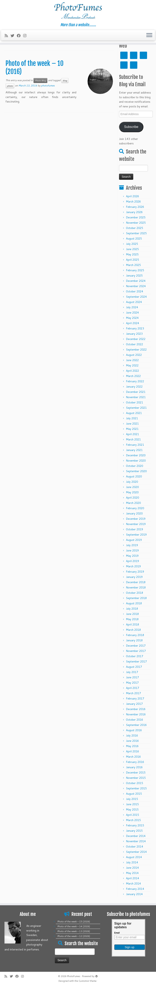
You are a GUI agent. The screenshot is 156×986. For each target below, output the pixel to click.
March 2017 (133, 693)
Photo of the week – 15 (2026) (73, 921)
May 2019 (132, 556)
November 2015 (136, 778)
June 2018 (132, 614)
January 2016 (134, 767)
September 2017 (136, 661)
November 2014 (136, 841)
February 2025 (135, 270)
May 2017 (132, 682)
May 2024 (132, 318)
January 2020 (134, 513)
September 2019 (136, 534)
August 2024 (134, 302)
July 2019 (132, 545)
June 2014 (132, 867)
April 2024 (132, 323)
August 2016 (134, 730)
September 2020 (136, 471)
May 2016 (132, 746)
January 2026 (134, 212)
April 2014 (132, 878)
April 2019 (132, 561)
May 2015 (132, 809)
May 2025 (132, 254)
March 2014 (133, 883)
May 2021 (132, 429)
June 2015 (132, 804)
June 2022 (132, 360)
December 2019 (135, 519)
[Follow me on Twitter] (14, 35)
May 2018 (132, 619)
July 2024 (132, 307)
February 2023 (135, 328)
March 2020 (133, 503)
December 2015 (135, 772)
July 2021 (132, 418)
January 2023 (134, 334)
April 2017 (132, 688)
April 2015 (132, 815)
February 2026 (135, 207)
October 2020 (134, 466)
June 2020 (132, 487)
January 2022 (134, 386)
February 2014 (135, 889)
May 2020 (132, 492)
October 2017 (134, 656)
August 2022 (134, 355)
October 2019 (134, 529)
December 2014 (135, 836)
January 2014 (134, 894)
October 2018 (134, 593)
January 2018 (134, 640)
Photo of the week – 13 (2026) (73, 931)
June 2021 (132, 423)
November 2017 (136, 651)
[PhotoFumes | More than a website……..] (78, 11)
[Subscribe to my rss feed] (8, 35)
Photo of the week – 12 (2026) (73, 936)
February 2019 (135, 571)
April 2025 (132, 259)
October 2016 (134, 719)
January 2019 (134, 577)
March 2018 (133, 630)
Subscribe (131, 127)
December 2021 (135, 392)
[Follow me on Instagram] (26, 35)
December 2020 (135, 455)
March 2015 (133, 820)
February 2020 (135, 508)
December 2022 (135, 339)
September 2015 (136, 788)
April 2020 (132, 497)
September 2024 (136, 297)
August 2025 (134, 238)
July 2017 (132, 672)
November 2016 (136, 714)
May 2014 (132, 873)
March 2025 (133, 265)
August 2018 (134, 603)
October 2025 (134, 228)
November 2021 (136, 397)
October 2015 (134, 783)
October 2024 (134, 291)
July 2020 (132, 482)
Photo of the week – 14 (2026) (73, 926)
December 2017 (135, 645)
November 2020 (136, 460)
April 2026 (132, 196)
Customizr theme (87, 981)
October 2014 (134, 846)
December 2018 (135, 582)
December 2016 (135, 709)
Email (117, 933)
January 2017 (134, 704)
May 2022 (132, 365)
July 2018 (132, 608)
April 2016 (132, 751)
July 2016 (132, 735)
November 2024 (136, 286)
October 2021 (134, 402)
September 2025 (136, 233)
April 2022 (132, 371)
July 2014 (132, 862)
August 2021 (134, 413)
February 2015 (135, 825)
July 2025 (132, 244)
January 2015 (134, 830)
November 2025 (136, 222)
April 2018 (132, 624)
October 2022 (134, 344)
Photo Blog (40, 80)
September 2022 (136, 349)
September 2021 (136, 408)
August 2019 (134, 540)
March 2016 (133, 756)
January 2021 (134, 450)
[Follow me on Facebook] (20, 35)
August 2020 (134, 476)
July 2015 (132, 799)
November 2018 (136, 587)
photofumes (48, 85)
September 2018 (136, 598)
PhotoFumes (73, 976)
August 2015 (134, 793)
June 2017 (132, 677)
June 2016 (132, 741)
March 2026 (133, 201)
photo (10, 85)
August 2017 (134, 667)
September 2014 (136, 852)
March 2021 (133, 439)
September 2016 (136, 725)
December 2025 (135, 217)
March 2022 (133, 376)
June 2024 (132, 312)
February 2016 (135, 762)
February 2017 (135, 698)
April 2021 (132, 434)
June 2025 (132, 249)
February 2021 (135, 445)
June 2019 (132, 550)
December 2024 (135, 281)
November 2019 (136, 524)
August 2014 (134, 857)
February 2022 (135, 381)
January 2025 (134, 275)
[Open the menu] (149, 35)
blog (65, 80)
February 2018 (135, 635)
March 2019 (133, 566)
